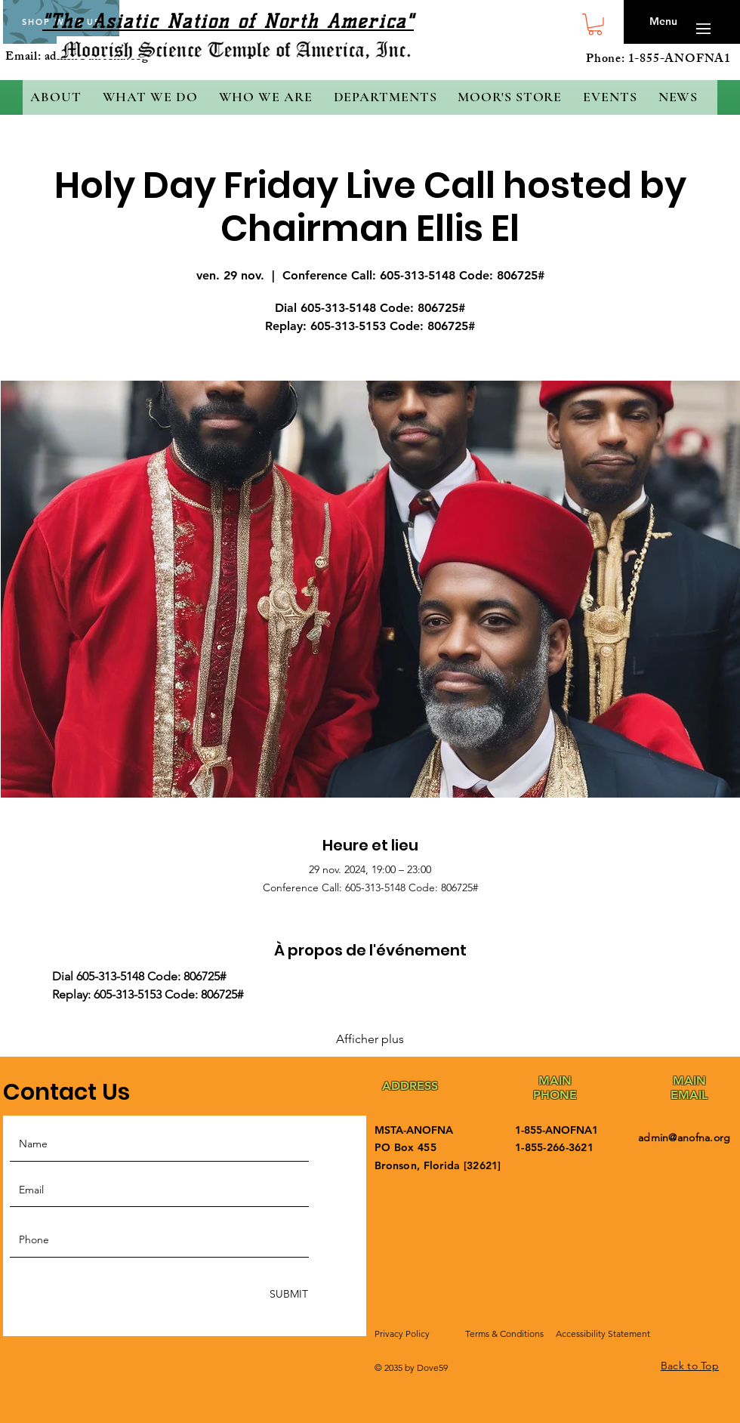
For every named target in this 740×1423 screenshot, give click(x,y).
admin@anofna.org (684, 1137)
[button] (595, 24)
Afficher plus (370, 1039)
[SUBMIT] (287, 1295)
